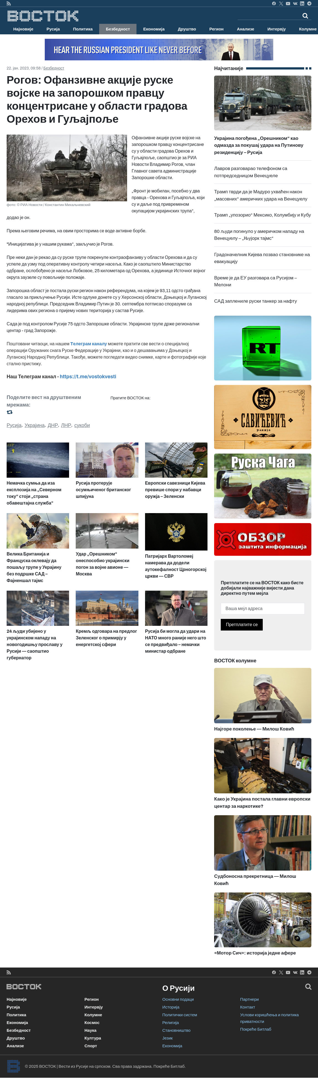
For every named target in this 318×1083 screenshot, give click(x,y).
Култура (93, 1038)
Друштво (187, 29)
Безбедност (118, 29)
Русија (53, 29)
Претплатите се (242, 624)
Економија (153, 29)
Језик (167, 1038)
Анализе (245, 29)
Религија (170, 1022)
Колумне (93, 1015)
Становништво (176, 1030)
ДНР (53, 425)
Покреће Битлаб (255, 1029)
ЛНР (66, 425)
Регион (216, 29)
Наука (90, 1030)
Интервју (276, 29)
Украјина (35, 425)
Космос (92, 1022)
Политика (83, 29)
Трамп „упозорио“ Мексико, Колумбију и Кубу (262, 215)
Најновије (23, 29)
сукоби (82, 425)
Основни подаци (178, 999)
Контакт (247, 1007)
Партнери (249, 999)
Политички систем (179, 1015)
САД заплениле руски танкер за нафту (255, 301)
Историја (171, 1007)
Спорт (91, 1046)
